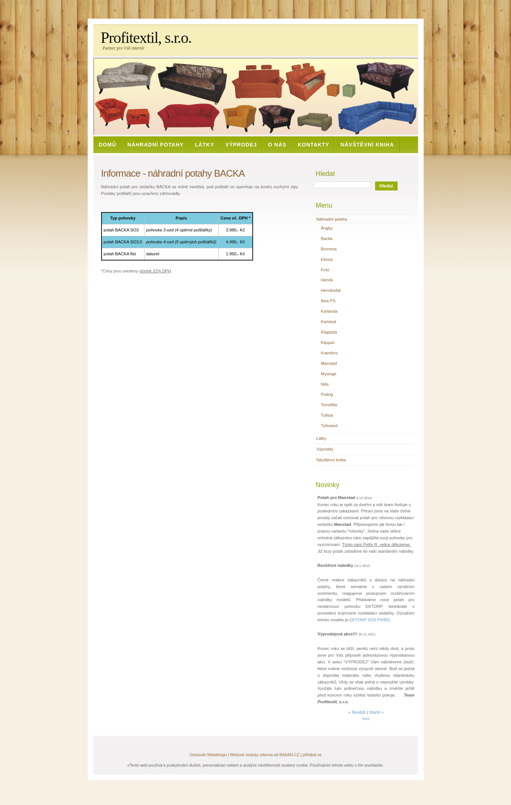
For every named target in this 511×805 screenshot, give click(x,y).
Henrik (327, 280)
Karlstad (328, 321)
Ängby (327, 228)
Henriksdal (331, 290)
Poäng (327, 394)
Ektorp (327, 259)
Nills (325, 384)
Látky (204, 145)
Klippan (328, 342)
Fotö (325, 270)
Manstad (329, 363)
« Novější (357, 712)
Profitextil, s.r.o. (146, 37)
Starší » (376, 712)
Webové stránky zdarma (251, 754)
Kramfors (329, 353)
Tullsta (327, 415)
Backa (327, 238)
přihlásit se (312, 754)
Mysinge (329, 374)
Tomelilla (329, 404)
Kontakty (313, 145)
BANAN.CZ (289, 754)
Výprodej (241, 145)
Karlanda (329, 311)
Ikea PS (328, 301)
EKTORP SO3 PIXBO (369, 620)
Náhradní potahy (155, 145)
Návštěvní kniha (367, 145)
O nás (277, 145)
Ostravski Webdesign (208, 754)
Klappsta (329, 332)
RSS (365, 719)
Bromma (329, 249)
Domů (107, 145)
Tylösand (329, 425)
